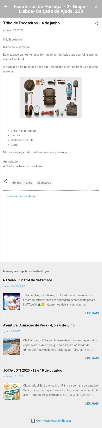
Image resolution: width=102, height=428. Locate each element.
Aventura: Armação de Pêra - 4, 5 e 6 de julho (39, 325)
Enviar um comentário (21, 196)
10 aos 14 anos (22, 182)
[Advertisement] (51, 229)
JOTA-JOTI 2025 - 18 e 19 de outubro (32, 370)
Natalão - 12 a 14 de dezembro (27, 280)
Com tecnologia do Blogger (51, 420)
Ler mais (92, 313)
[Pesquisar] (96, 8)
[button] (96, 24)
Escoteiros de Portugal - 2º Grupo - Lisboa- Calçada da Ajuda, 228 (51, 9)
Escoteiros (44, 182)
